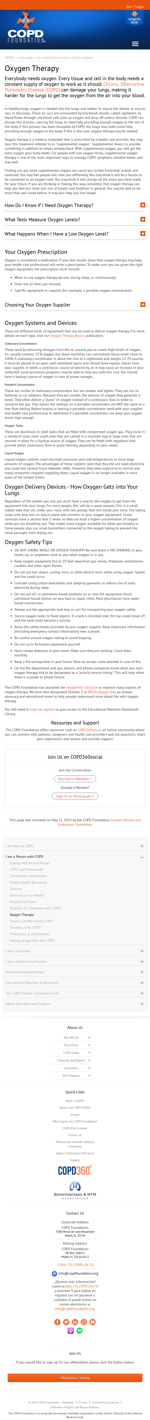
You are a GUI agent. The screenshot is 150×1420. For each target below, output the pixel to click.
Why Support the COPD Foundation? (75, 1121)
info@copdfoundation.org (75, 1308)
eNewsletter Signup (75, 1377)
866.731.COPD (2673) (82, 1286)
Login (139, 6)
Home (9, 57)
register (48, 709)
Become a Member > (75, 778)
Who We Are (71, 1037)
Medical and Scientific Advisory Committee (75, 1144)
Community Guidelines (105, 1402)
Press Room (71, 1045)
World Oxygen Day (101, 692)
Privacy (83, 1402)
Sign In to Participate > (75, 796)
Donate (134, 18)
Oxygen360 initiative (82, 687)
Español (75, 1160)
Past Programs (71, 1076)
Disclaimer (68, 1402)
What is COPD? (75, 1101)
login (34, 709)
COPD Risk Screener (75, 1128)
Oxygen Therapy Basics (67, 335)
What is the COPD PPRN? (75, 1108)
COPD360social (89, 730)
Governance (71, 1068)
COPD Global (71, 1053)
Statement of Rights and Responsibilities (74, 1407)
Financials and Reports (71, 1060)
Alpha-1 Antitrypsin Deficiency (75, 1153)
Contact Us (75, 1135)
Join (129, 6)
